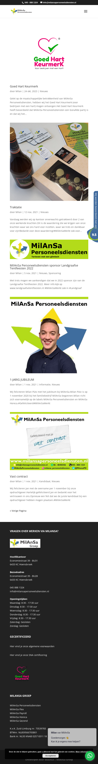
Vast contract (19, 476)
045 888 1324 (17, 587)
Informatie (45, 384)
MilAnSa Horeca (18, 717)
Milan (19, 91)
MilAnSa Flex (17, 709)
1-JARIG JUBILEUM (22, 380)
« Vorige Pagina (18, 510)
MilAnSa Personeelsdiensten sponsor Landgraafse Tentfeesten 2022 (44, 266)
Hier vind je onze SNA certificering (28, 655)
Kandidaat (44, 481)
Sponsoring (55, 273)
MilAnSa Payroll (18, 713)
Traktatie (16, 207)
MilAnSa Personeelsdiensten (25, 705)
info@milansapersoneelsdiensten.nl (29, 591)
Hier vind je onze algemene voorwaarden (32, 646)
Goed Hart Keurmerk (24, 86)
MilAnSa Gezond (19, 720)
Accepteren (50, 756)
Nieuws (44, 91)
